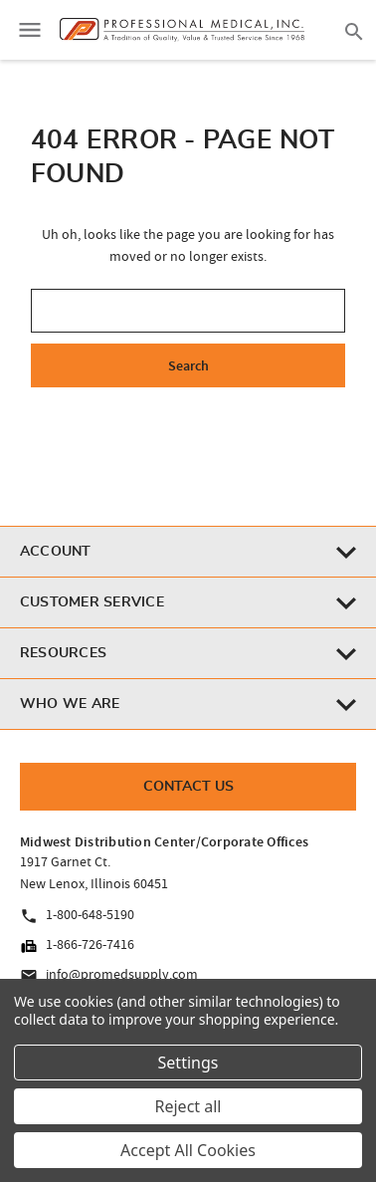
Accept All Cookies (188, 1150)
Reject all (188, 1106)
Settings (188, 1062)
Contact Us (188, 787)
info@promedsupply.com (109, 975)
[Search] (354, 30)
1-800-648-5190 (77, 915)
